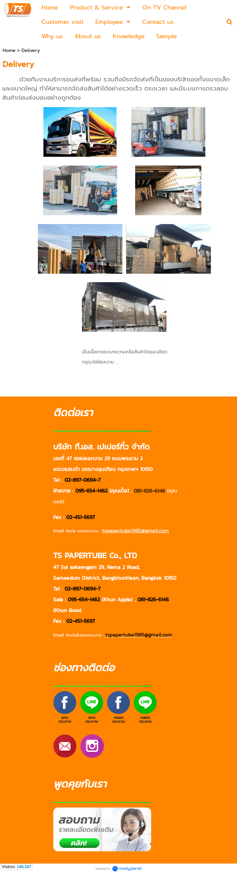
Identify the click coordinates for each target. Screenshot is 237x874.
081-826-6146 (149, 490)
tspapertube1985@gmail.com (138, 635)
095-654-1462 (91, 490)
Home (10, 50)
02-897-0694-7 (83, 480)
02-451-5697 (80, 517)
